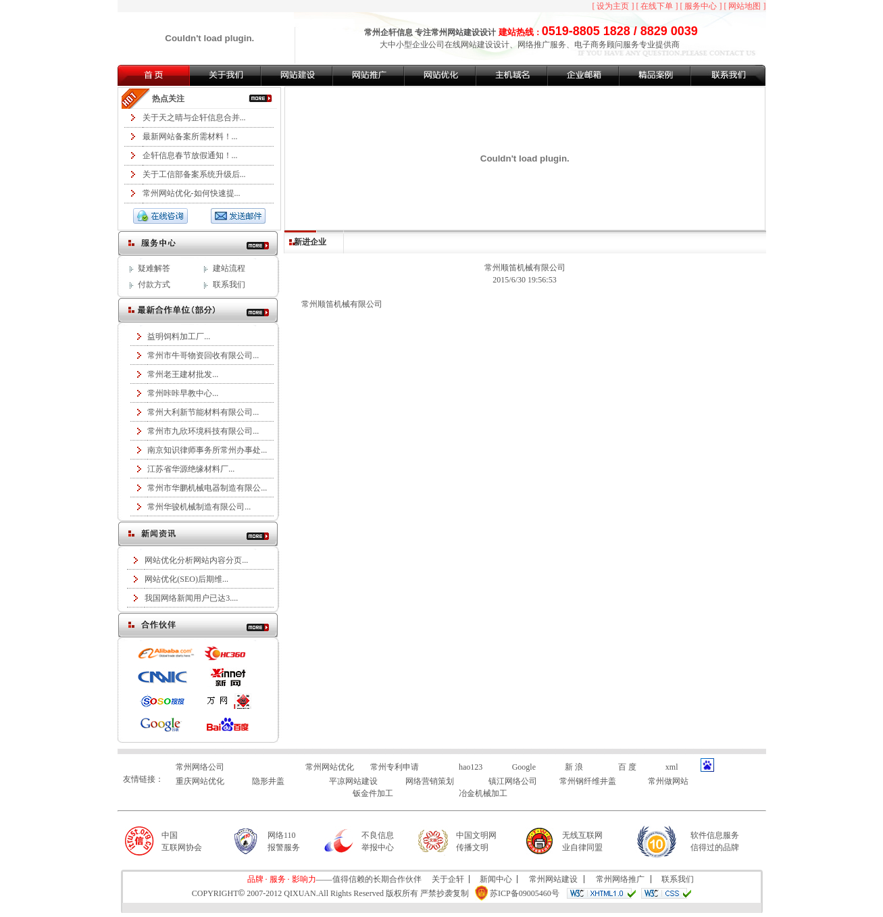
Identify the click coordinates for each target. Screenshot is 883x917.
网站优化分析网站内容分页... (196, 560)
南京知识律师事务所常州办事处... (207, 450)
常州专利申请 (394, 767)
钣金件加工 (373, 793)
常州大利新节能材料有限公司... (203, 412)
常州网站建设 (455, 32)
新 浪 (574, 767)
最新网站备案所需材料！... (190, 136)
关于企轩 (448, 879)
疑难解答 (154, 268)
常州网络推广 (620, 879)
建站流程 (229, 268)
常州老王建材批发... (182, 374)
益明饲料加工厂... (178, 336)
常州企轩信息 (388, 32)
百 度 (627, 767)
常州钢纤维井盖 (587, 781)
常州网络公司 (200, 767)
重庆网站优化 (200, 781)
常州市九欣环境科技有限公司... (203, 431)
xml (671, 767)
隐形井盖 (268, 781)
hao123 (470, 767)
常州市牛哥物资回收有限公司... (203, 355)
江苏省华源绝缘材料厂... (190, 469)
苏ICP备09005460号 (524, 893)
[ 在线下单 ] (657, 6)
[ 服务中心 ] (701, 6)
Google (524, 767)
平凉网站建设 (353, 781)
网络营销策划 (429, 781)
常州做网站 (668, 781)
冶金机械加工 (483, 793)
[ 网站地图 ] (745, 6)
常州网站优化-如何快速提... (192, 193)
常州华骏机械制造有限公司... (199, 507)
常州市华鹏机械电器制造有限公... (207, 488)
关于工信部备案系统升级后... (194, 174)
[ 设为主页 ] (613, 6)
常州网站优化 (329, 767)
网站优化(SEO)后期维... (186, 579)
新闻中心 (496, 879)
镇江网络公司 (512, 781)
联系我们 (229, 284)
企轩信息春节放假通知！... (190, 155)
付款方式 (154, 284)
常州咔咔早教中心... (182, 393)
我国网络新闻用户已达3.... (191, 598)
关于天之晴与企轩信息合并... (194, 117)
